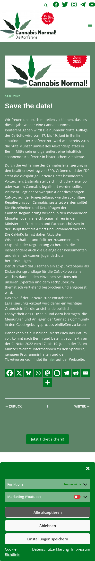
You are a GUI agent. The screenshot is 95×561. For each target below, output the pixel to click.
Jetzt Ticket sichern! (47, 439)
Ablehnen (47, 525)
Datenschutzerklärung (50, 549)
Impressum (80, 549)
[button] (87, 468)
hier (52, 359)
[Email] (85, 373)
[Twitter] (65, 4)
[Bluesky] (28, 373)
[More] (47, 382)
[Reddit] (76, 373)
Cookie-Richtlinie (12, 552)
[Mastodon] (47, 373)
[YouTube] (92, 4)
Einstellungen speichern (47, 539)
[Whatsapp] (38, 373)
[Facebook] (56, 4)
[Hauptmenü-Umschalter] (90, 26)
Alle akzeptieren (48, 512)
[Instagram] (74, 4)
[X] (19, 373)
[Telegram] (83, 4)
